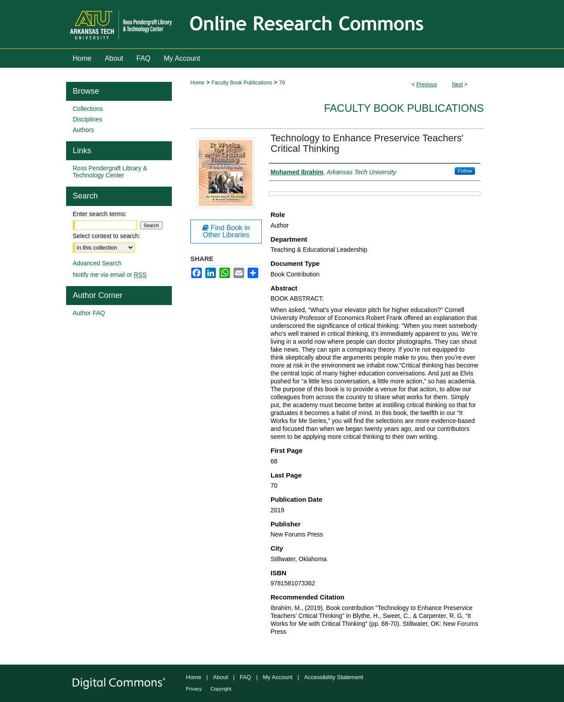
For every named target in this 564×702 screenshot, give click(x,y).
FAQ (245, 677)
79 (282, 83)
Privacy (194, 688)
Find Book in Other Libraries (226, 231)
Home (197, 83)
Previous (426, 84)
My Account (278, 677)
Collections (88, 108)
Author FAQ (89, 312)
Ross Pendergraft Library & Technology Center (110, 172)
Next (457, 84)
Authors (83, 129)
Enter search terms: (99, 213)
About (220, 677)
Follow (465, 170)
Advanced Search (97, 263)
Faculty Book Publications (242, 83)
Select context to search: (106, 235)
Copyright (221, 688)
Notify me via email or (109, 274)
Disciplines (87, 119)
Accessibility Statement (333, 677)
